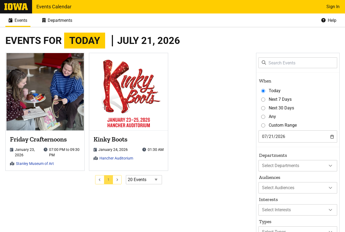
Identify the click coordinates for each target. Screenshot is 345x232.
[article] (45, 112)
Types (265, 221)
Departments (273, 155)
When (265, 81)
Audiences (269, 177)
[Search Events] (297, 62)
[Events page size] (144, 179)
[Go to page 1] (108, 179)
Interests (268, 199)
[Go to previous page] (99, 179)
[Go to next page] (117, 179)
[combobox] (297, 136)
